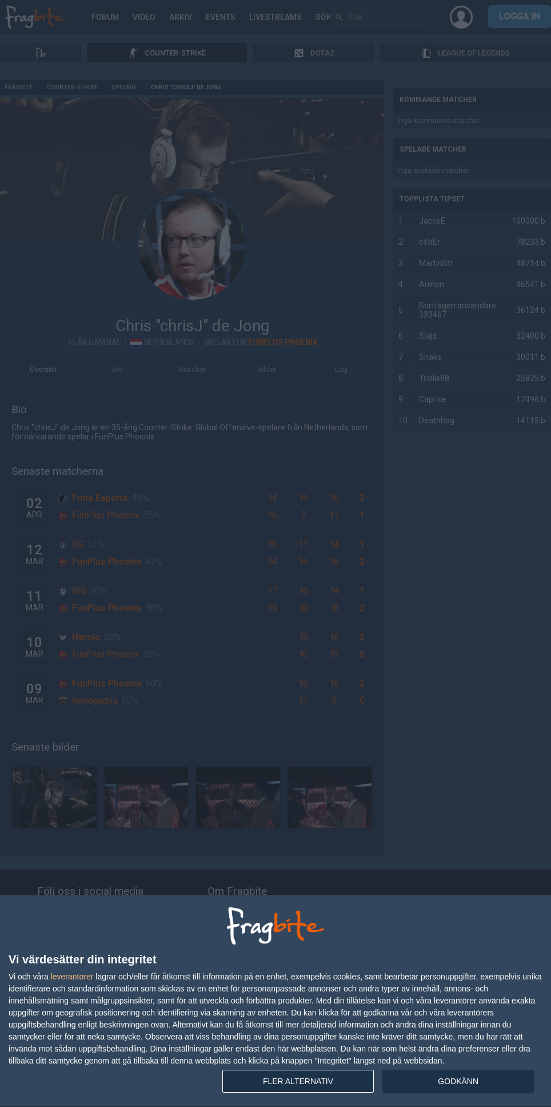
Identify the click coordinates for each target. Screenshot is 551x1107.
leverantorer (72, 977)
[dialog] (275, 1001)
